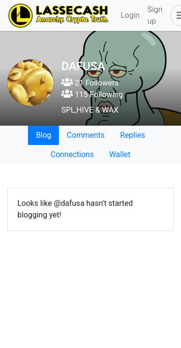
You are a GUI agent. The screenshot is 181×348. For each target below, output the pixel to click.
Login (130, 15)
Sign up (154, 15)
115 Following (92, 94)
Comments (85, 135)
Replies (132, 135)
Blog (43, 135)
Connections (72, 154)
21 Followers (90, 82)
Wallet (119, 154)
